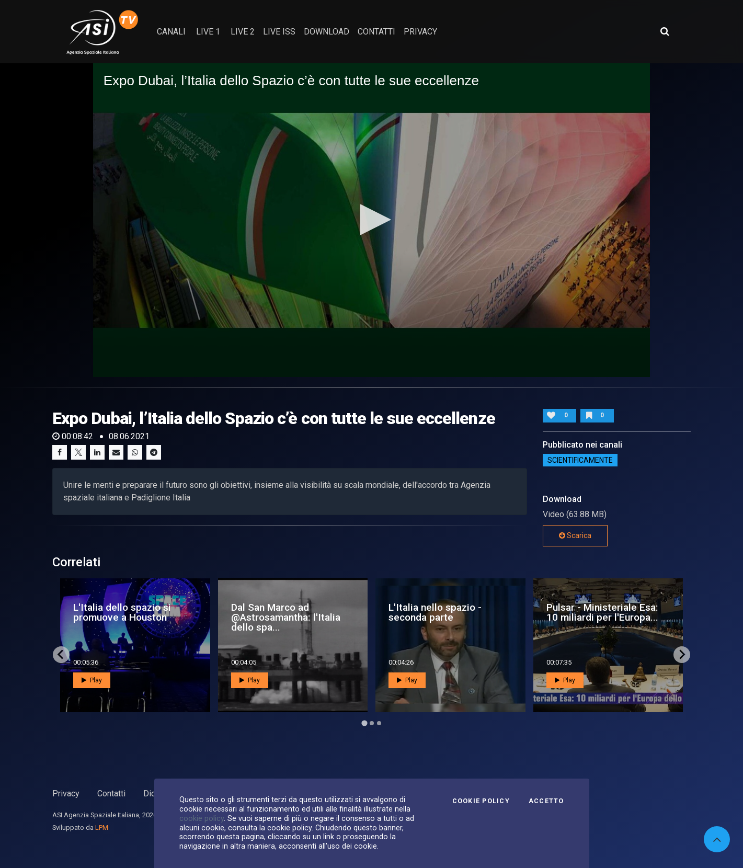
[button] (372, 220)
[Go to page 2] (372, 723)
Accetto (546, 801)
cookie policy (201, 818)
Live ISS (279, 32)
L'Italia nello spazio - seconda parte (435, 612)
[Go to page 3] (379, 723)
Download (326, 32)
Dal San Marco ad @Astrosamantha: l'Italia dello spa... (285, 617)
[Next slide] (681, 654)
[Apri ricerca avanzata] (664, 31)
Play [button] (92, 680)
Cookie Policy (481, 801)
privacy (420, 32)
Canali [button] (171, 32)
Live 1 (208, 32)
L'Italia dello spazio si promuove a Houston (122, 612)
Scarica (575, 535)
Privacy (65, 793)
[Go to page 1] (364, 723)
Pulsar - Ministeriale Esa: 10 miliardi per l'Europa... (602, 612)
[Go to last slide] (61, 654)
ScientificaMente (580, 460)
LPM (101, 827)
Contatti (111, 793)
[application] (371, 219)
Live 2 (243, 32)
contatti (376, 32)
